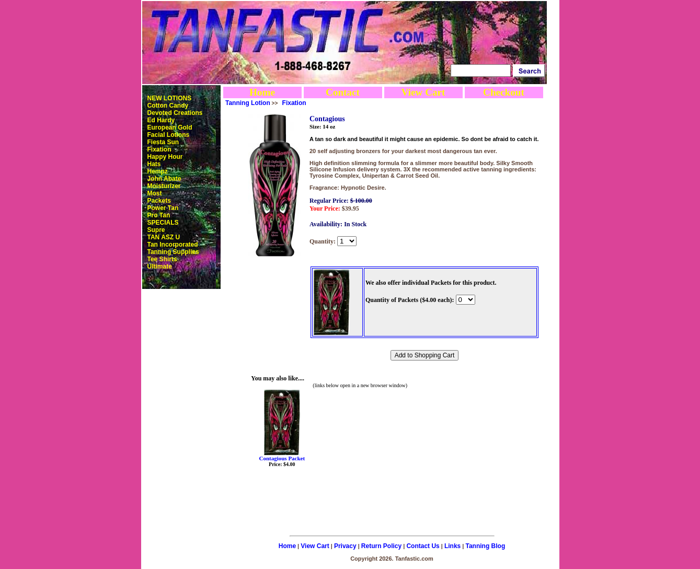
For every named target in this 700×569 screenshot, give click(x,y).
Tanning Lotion (247, 103)
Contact (343, 92)
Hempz (157, 171)
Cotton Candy (168, 105)
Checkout (503, 92)
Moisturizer (164, 186)
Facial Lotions (168, 134)
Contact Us (422, 546)
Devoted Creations (175, 113)
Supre (156, 230)
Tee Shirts (162, 259)
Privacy (345, 546)
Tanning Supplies (173, 252)
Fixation (159, 149)
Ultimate (159, 266)
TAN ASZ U (163, 237)
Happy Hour (165, 156)
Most (154, 193)
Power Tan (163, 208)
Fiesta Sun (163, 142)
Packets (159, 200)
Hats (154, 164)
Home (262, 92)
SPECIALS (163, 222)
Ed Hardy (161, 120)
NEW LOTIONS (169, 98)
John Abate (164, 178)
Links (452, 546)
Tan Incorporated (172, 244)
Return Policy (381, 546)
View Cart (423, 92)
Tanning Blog (486, 546)
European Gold (169, 127)
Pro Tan (158, 215)
